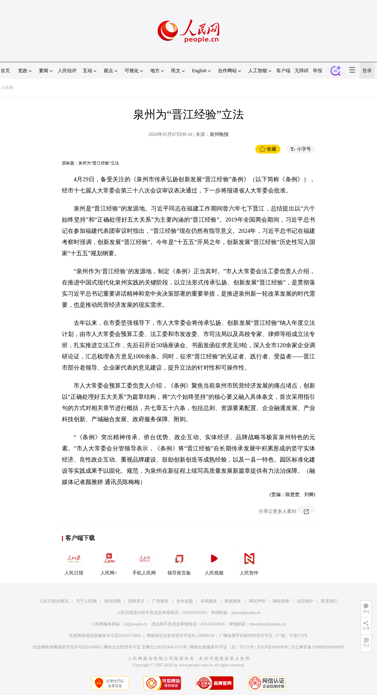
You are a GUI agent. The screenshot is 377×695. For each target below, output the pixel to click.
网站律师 (281, 601)
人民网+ (109, 561)
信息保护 (305, 601)
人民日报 (74, 561)
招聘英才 (136, 601)
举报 (317, 70)
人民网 (7, 87)
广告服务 (160, 601)
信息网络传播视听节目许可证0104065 (67, 647)
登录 (367, 70)
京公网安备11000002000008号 (317, 647)
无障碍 (302, 70)
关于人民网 (86, 601)
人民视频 (214, 561)
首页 (5, 70)
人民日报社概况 (53, 601)
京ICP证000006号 (272, 647)
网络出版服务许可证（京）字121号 (222, 647)
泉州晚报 (219, 134)
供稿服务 (209, 601)
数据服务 (233, 601)
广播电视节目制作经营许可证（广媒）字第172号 (263, 635)
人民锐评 (67, 70)
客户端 (283, 70)
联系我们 (329, 601)
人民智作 (249, 561)
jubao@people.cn (246, 612)
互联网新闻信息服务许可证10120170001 (105, 635)
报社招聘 (112, 601)
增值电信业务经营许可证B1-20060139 (180, 635)
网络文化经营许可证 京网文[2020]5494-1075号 (145, 647)
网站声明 (257, 601)
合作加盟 (184, 601)
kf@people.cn (135, 624)
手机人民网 (144, 561)
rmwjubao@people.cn (267, 624)
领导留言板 (179, 561)
